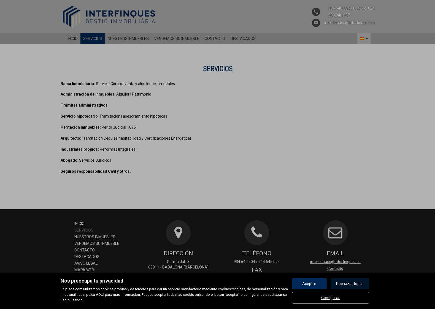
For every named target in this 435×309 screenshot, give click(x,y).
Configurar (330, 298)
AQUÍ (100, 294)
